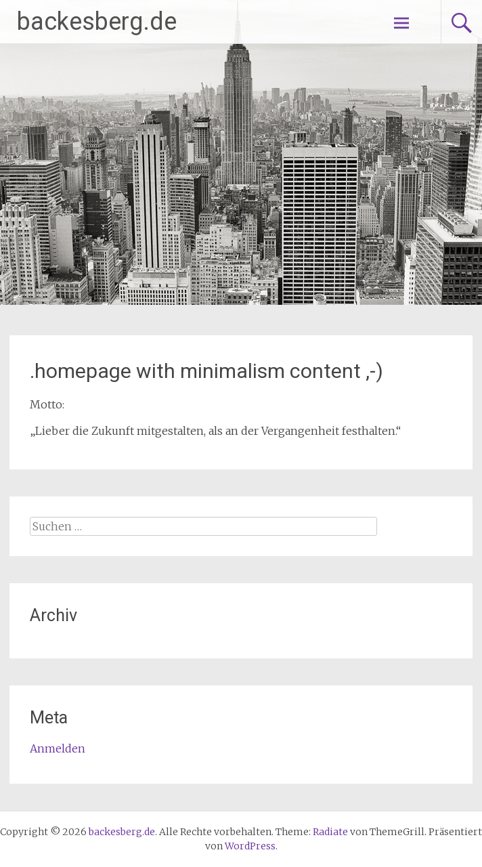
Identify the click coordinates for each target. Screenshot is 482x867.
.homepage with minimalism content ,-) (206, 371)
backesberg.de (97, 21)
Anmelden (57, 748)
